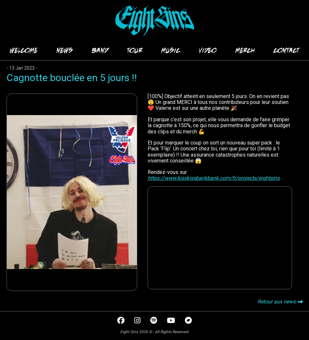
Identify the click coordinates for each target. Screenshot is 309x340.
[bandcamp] (188, 321)
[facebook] (121, 321)
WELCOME (24, 50)
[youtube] (171, 321)
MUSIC (170, 50)
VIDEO (208, 50)
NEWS (65, 50)
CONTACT (286, 50)
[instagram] (138, 321)
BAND (100, 50)
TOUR (134, 50)
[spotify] (154, 321)
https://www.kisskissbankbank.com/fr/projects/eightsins (214, 178)
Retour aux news (276, 301)
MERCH (245, 50)
